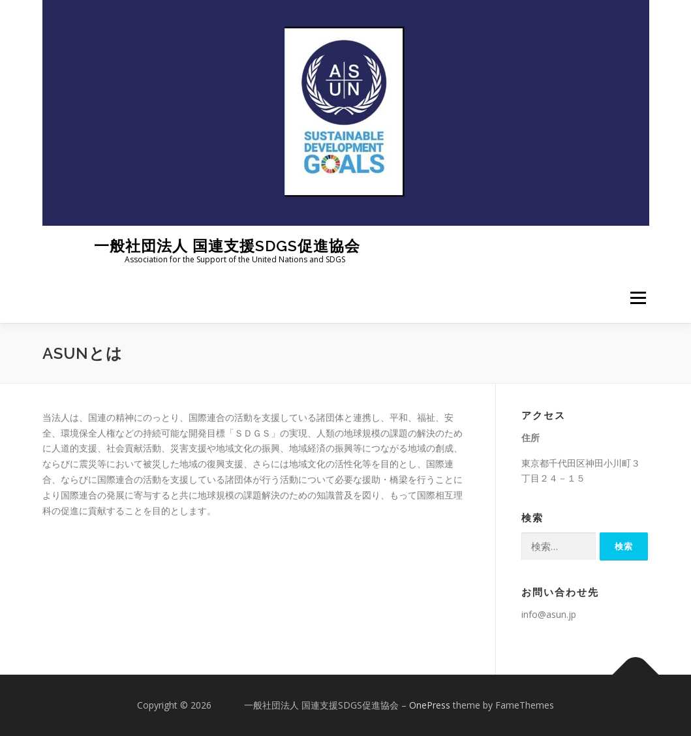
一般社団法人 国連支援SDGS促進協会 (201, 245)
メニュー (637, 298)
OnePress (429, 705)
